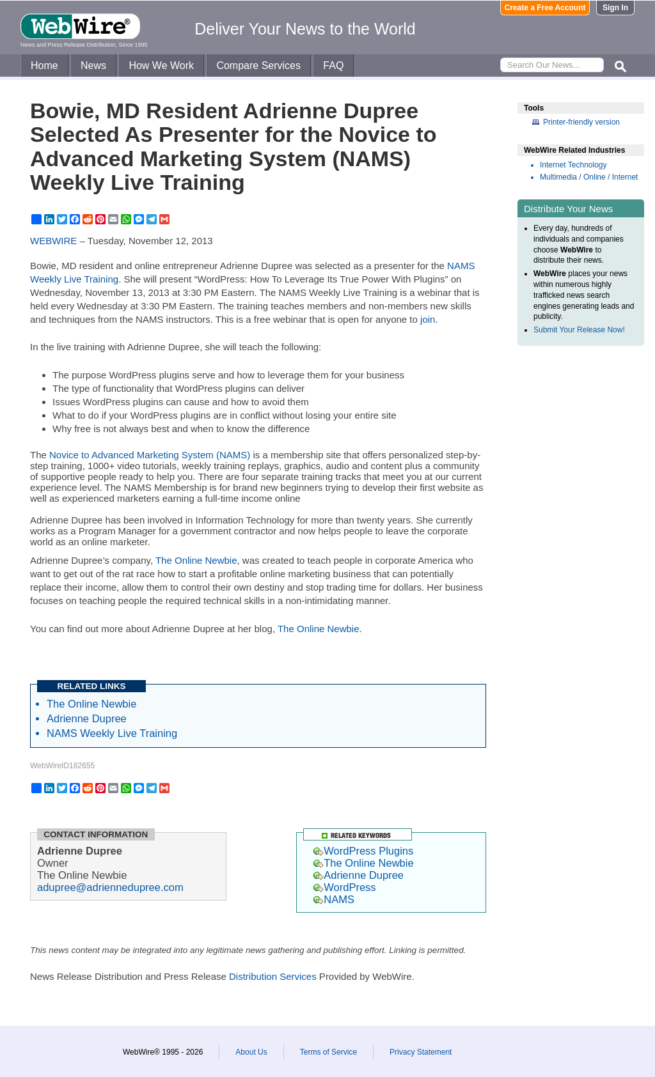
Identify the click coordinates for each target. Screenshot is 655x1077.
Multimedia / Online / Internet (589, 177)
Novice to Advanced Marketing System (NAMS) (149, 454)
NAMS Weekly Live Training (112, 733)
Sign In (615, 7)
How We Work (161, 65)
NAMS (333, 899)
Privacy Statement (421, 1052)
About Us (251, 1052)
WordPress (344, 887)
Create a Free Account (545, 7)
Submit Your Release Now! (579, 329)
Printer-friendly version (581, 122)
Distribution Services (273, 976)
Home (44, 65)
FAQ (333, 65)
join (427, 319)
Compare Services (258, 65)
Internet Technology (573, 164)
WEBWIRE (53, 240)
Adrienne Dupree (87, 718)
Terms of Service (328, 1052)
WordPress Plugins (363, 850)
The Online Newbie (196, 560)
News (93, 65)
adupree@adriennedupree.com (110, 887)
